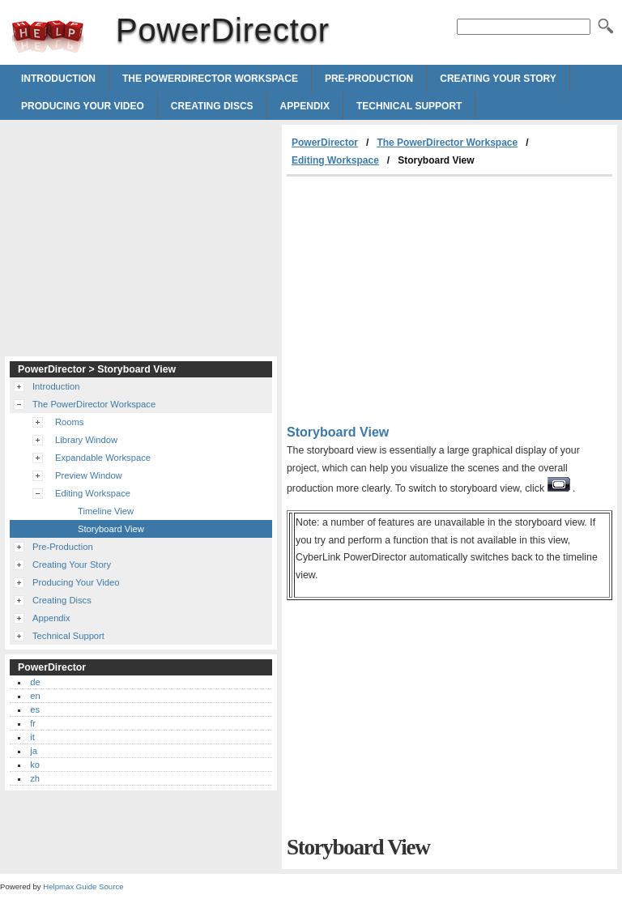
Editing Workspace (335, 160)
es (35, 709)
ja (33, 751)
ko (35, 764)
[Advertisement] (423, 298)
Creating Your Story (498, 78)
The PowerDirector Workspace (210, 78)
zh (35, 778)
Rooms (69, 422)
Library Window (86, 440)
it (32, 737)
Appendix (305, 106)
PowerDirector (47, 36)
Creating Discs (212, 106)
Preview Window (88, 475)
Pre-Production (369, 78)
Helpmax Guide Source (83, 886)
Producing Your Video (82, 106)
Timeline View (106, 511)
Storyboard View (111, 529)
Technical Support (409, 106)
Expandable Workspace (103, 457)
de (35, 682)
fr (33, 723)
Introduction (58, 78)
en (35, 696)
